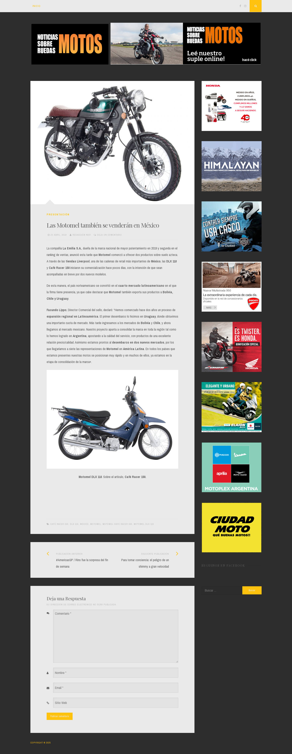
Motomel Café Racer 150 (117, 524)
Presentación (58, 214)
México (84, 524)
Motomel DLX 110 (144, 524)
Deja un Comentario (109, 234)
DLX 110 (74, 524)
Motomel (95, 524)
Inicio (36, 6)
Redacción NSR (82, 234)
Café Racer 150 (59, 524)
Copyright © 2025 (40, 742)
